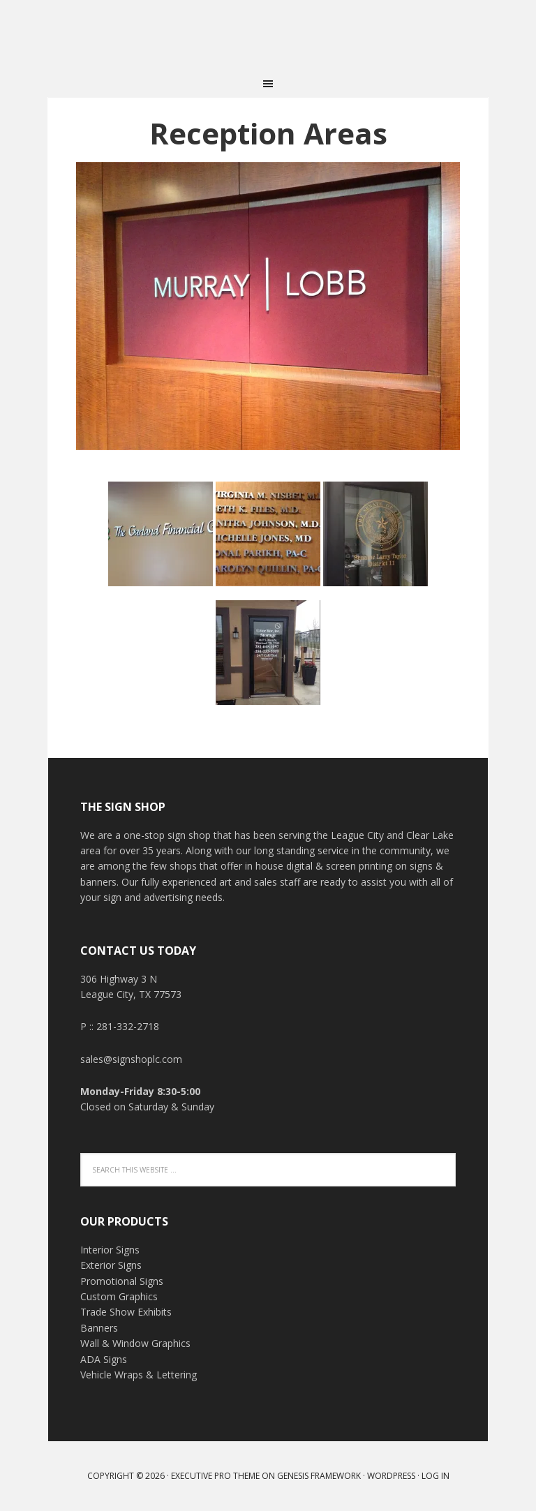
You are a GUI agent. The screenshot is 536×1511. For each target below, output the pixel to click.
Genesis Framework (319, 1476)
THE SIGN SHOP (268, 35)
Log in (435, 1476)
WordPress (391, 1476)
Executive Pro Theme (215, 1476)
